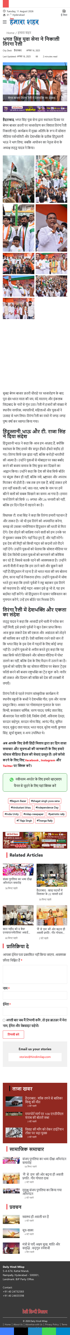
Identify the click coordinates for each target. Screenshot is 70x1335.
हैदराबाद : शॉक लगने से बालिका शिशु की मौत (44, 1100)
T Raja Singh (25, 820)
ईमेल (7, 1004)
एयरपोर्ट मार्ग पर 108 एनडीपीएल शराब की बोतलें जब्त (44, 1115)
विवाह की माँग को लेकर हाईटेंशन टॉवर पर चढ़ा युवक (44, 1131)
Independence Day (47, 807)
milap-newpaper (34, 814)
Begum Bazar (18, 801)
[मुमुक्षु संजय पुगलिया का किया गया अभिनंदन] (11, 1190)
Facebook (32, 760)
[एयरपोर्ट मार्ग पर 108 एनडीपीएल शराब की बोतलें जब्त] (14, 1114)
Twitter (8, 766)
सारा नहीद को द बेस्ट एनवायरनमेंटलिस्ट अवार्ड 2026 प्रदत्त (15, 930)
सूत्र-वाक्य (27, 1230)
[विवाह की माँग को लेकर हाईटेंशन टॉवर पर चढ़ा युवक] (14, 1132)
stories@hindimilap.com (35, 1057)
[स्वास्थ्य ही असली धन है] (11, 1219)
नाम (6, 988)
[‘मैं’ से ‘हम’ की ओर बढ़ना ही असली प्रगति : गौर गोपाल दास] (52, 915)
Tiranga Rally (45, 820)
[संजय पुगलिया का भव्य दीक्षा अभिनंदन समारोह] (18, 870)
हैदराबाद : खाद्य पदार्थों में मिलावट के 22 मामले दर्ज (49, 892)
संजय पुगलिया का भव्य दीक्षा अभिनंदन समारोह (17, 881)
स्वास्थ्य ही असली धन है (35, 1217)
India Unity (12, 814)
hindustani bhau (21, 807)
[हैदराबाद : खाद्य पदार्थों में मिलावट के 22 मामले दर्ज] (52, 875)
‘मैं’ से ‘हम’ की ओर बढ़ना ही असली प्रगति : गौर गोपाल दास (51, 930)
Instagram (48, 760)
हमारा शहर (24, 33)
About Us (18, 1324)
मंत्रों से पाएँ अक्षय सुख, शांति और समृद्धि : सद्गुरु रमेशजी (41, 1246)
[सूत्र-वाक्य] (11, 1233)
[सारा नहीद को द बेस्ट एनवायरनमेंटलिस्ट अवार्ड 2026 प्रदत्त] (18, 915)
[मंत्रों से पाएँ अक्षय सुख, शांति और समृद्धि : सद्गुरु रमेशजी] (11, 1248)
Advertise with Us (33, 1324)
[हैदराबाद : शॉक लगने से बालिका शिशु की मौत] (14, 1101)
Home (8, 33)
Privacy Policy (52, 1324)
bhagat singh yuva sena (46, 801)
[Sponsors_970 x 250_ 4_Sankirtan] (35, 840)
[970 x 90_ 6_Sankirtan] (35, 111)
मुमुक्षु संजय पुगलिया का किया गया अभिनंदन (42, 1192)
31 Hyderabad (16, 14)
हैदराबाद (17, 50)
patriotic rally (57, 814)
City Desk (7, 50)
